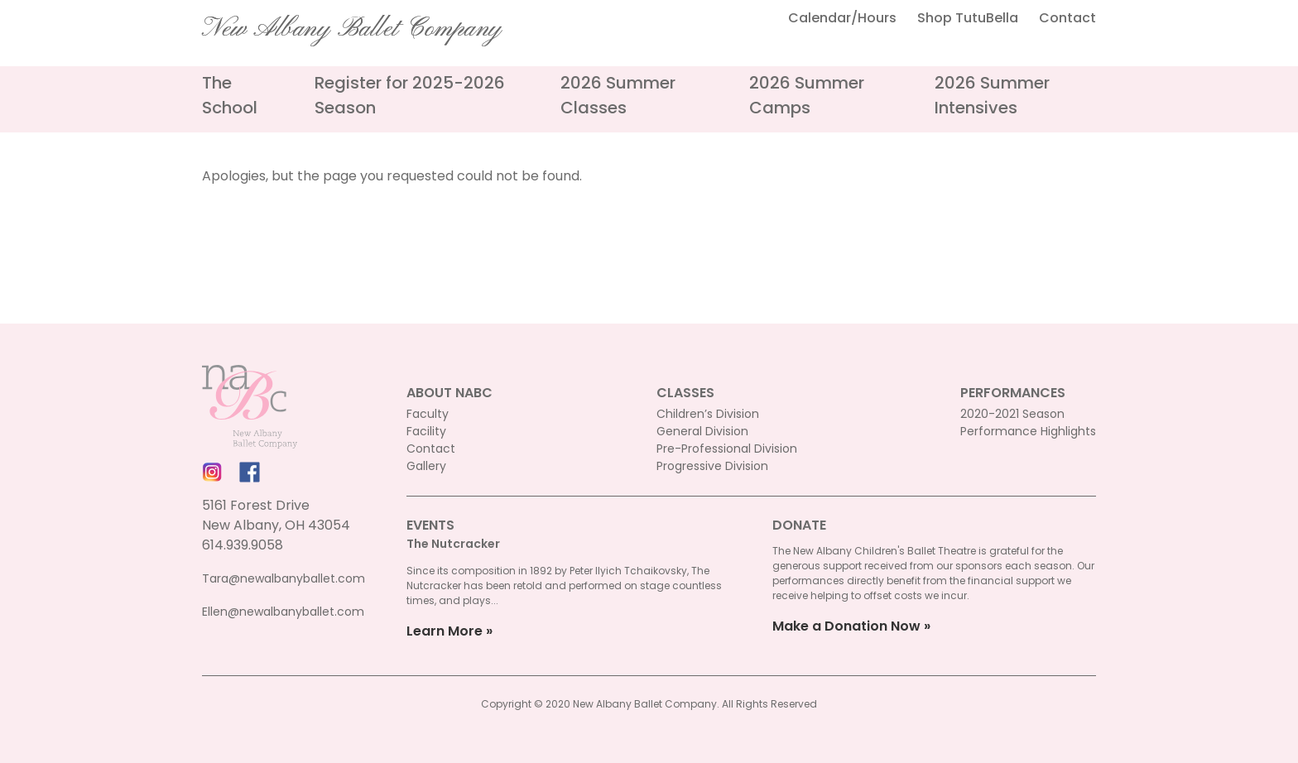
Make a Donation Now (846, 626)
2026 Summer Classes (617, 95)
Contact (1067, 17)
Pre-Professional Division (726, 448)
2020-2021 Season (1012, 413)
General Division (702, 431)
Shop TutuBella (967, 17)
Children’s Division (707, 413)
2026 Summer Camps (806, 95)
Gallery (426, 466)
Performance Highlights (1028, 431)
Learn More (444, 631)
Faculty (427, 413)
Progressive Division (712, 466)
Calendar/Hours (842, 17)
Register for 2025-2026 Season (410, 95)
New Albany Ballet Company (352, 29)
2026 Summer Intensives (992, 95)
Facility (426, 431)
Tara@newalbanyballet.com (283, 578)
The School (229, 95)
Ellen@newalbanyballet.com (283, 611)
